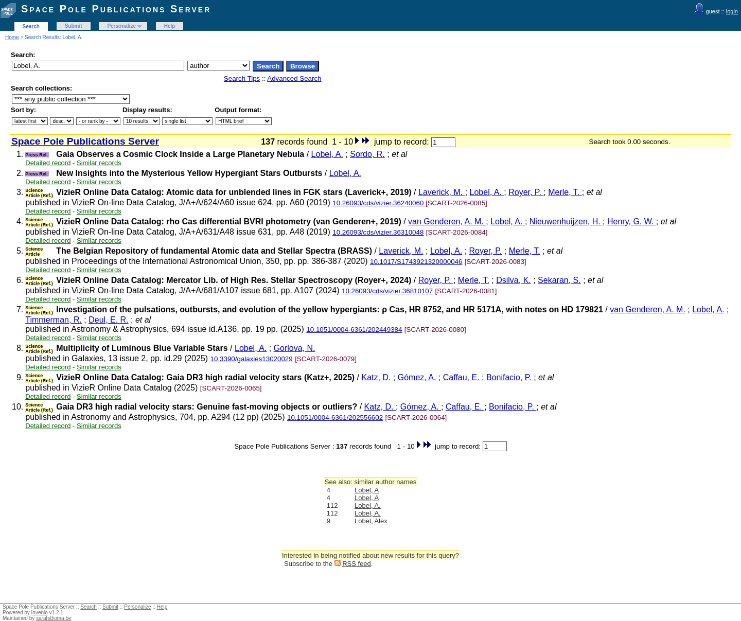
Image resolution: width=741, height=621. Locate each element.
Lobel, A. (327, 154)
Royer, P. (525, 192)
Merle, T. (565, 192)
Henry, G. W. (631, 221)
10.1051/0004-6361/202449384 (354, 329)
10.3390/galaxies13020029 (251, 359)
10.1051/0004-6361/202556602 (335, 417)
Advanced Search (294, 78)
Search (31, 26)
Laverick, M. (441, 192)
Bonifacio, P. (510, 377)
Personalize (121, 26)
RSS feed (356, 563)
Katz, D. (377, 377)
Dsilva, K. (513, 280)
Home (12, 37)
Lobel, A (367, 490)
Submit (73, 26)
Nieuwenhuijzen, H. (566, 221)
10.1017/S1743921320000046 (416, 261)
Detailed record (47, 163)
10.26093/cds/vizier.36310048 (378, 232)
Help (169, 26)
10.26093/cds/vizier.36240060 (379, 203)
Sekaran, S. (559, 280)
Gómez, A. (418, 377)
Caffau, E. (462, 377)
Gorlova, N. (294, 348)
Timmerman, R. (53, 319)
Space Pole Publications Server (116, 8)
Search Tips (242, 78)
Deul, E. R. (108, 319)
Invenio (39, 612)
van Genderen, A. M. (447, 221)
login (732, 11)
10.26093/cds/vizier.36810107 (387, 291)
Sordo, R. (367, 154)
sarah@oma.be (54, 618)
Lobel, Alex (371, 521)
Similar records (99, 163)
